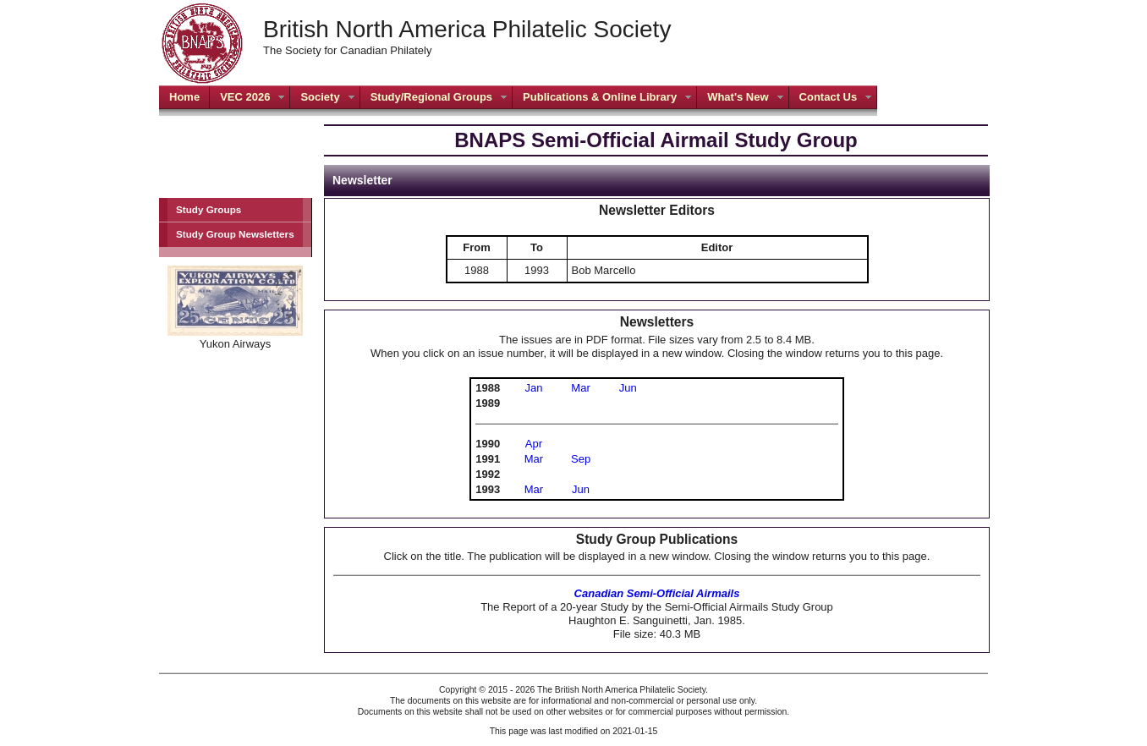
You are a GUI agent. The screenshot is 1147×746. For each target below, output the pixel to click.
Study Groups (208, 209)
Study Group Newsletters (235, 233)
